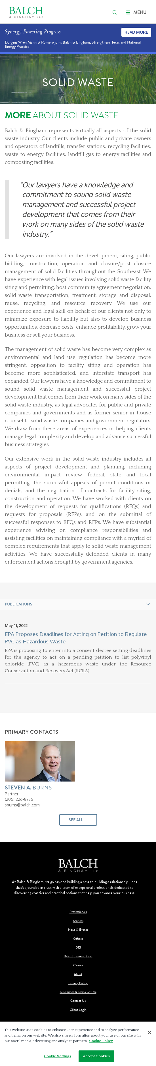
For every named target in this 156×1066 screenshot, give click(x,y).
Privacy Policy (78, 983)
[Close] (149, 1034)
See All (76, 820)
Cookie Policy (101, 1042)
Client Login (78, 1009)
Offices (78, 938)
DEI (78, 947)
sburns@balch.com (22, 804)
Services (78, 921)
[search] (115, 12)
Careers (78, 965)
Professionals (78, 911)
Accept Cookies (96, 1057)
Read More (136, 32)
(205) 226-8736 (19, 799)
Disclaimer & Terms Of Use (78, 992)
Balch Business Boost (78, 956)
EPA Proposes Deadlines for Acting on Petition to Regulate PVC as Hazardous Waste (76, 638)
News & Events (78, 929)
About (78, 974)
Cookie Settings (57, 1057)
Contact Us (78, 1000)
